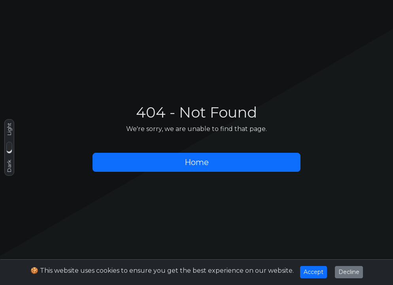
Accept (313, 272)
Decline (348, 272)
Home (197, 162)
